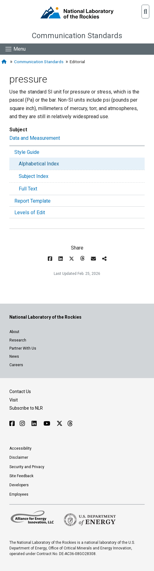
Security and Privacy (26, 467)
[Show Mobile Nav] (15, 49)
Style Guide (26, 152)
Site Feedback (21, 476)
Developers (19, 485)
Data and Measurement (34, 138)
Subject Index (33, 176)
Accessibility (20, 448)
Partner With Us (22, 348)
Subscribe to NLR (26, 408)
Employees (18, 494)
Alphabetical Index (39, 164)
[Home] (5, 61)
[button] (145, 11)
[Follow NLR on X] (59, 423)
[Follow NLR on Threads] (69, 423)
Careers (16, 365)
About (14, 332)
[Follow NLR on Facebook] (12, 423)
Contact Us (20, 391)
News (14, 356)
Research (17, 340)
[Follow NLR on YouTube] (47, 423)
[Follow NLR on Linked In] (35, 423)
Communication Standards (77, 35)
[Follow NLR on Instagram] (23, 423)
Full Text (28, 189)
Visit (13, 399)
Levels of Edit (29, 212)
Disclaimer (18, 457)
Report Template (32, 201)
